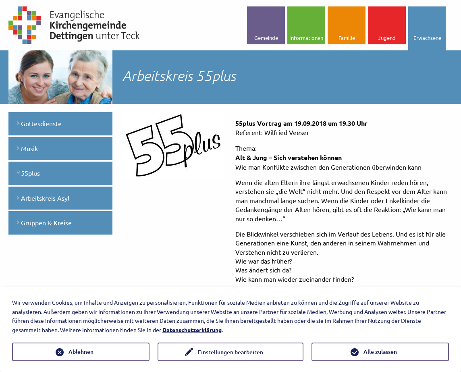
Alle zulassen (380, 351)
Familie (346, 37)
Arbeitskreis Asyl (45, 198)
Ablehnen (81, 351)
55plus (30, 173)
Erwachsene (427, 37)
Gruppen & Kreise (46, 222)
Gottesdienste (41, 123)
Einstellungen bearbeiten (230, 352)
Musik (29, 148)
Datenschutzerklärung (192, 329)
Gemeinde (266, 37)
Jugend (387, 37)
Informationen (306, 37)
